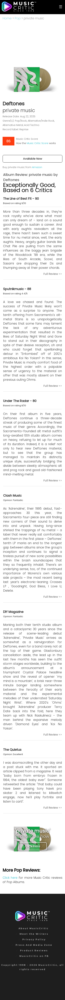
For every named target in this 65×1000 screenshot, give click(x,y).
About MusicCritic (34, 928)
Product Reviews (34, 950)
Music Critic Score (37, 143)
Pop (18, 18)
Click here (10, 878)
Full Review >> (52, 274)
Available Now (32, 159)
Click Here (32, 846)
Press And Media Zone (34, 945)
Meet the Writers (34, 934)
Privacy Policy (34, 939)
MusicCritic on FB (34, 956)
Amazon (37, 167)
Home (7, 18)
